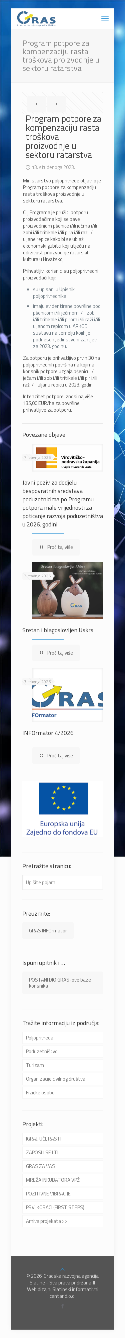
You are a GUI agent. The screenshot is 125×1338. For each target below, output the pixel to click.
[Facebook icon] (62, 1306)
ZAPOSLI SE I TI (42, 1152)
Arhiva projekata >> (46, 1221)
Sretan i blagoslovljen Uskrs (57, 630)
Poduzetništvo (42, 1051)
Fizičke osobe (40, 1092)
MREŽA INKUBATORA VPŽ (53, 1180)
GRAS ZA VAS (40, 1166)
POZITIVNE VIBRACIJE (48, 1193)
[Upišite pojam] (62, 882)
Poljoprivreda (39, 1037)
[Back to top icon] (62, 1269)
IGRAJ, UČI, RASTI (43, 1139)
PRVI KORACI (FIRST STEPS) (55, 1207)
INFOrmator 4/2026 (48, 732)
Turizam (35, 1065)
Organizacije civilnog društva (55, 1079)
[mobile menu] (105, 18)
